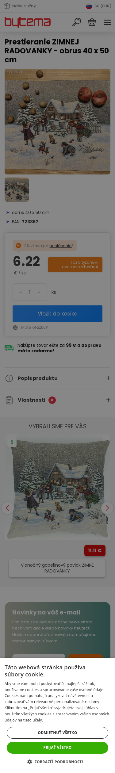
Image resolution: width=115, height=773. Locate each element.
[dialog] (57, 386)
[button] (57, 762)
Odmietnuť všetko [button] (57, 732)
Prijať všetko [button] (57, 747)
